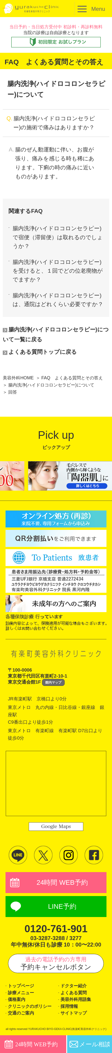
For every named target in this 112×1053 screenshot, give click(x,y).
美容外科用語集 (75, 999)
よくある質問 (73, 992)
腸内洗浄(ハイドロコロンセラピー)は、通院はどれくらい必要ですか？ (58, 299)
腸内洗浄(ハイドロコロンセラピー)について (51, 384)
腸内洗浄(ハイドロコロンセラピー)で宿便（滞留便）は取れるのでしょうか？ (58, 237)
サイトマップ (73, 1013)
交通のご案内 (21, 1013)
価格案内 (16, 999)
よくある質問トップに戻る (43, 352)
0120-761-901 (55, 928)
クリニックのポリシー (30, 1006)
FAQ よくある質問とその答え (72, 377)
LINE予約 (62, 906)
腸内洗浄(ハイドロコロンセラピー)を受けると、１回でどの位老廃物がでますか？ (58, 271)
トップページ (21, 985)
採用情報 (69, 1006)
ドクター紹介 (73, 985)
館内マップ (53, 682)
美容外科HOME (18, 377)
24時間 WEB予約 (62, 882)
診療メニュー (21, 992)
